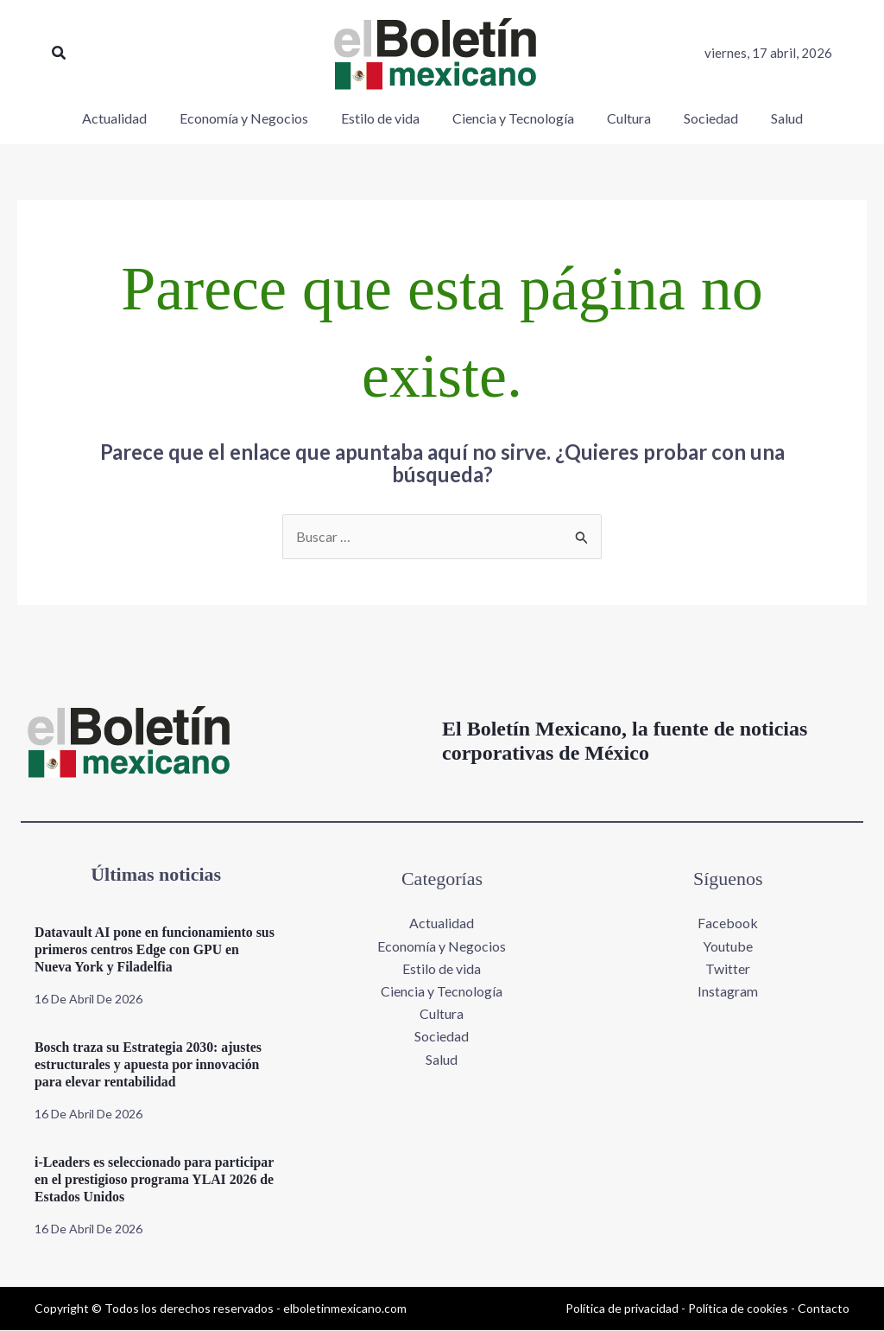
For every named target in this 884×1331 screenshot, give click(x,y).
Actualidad (441, 923)
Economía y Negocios (441, 946)
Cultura (442, 1014)
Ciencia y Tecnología (441, 992)
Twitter (727, 968)
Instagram (728, 992)
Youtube (728, 946)
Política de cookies (738, 1308)
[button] (59, 53)
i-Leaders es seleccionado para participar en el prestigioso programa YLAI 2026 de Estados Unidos (156, 1180)
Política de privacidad (622, 1308)
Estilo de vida (441, 968)
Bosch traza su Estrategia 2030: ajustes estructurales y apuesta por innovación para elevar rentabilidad (149, 1065)
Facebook (728, 923)
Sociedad (441, 1037)
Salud (442, 1060)
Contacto (823, 1308)
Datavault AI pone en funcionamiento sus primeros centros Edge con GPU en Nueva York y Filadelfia (149, 950)
